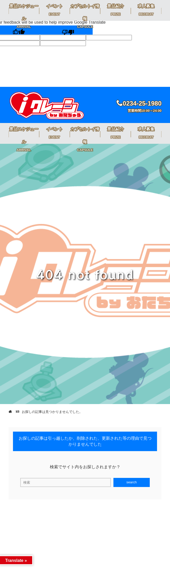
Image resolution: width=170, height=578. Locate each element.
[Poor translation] (68, 30)
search (131, 482)
